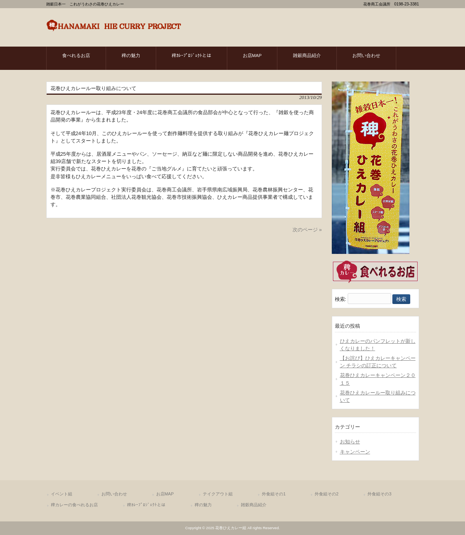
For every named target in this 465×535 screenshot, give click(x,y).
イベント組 (61, 494)
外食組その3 (379, 494)
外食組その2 (326, 494)
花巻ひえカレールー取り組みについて (378, 396)
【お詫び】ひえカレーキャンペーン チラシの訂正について (378, 361)
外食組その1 (274, 494)
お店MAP (165, 494)
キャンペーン (355, 452)
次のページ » (307, 230)
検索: (341, 299)
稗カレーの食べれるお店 (74, 504)
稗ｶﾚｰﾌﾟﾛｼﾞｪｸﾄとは (146, 504)
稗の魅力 (203, 504)
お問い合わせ (114, 494)
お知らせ (350, 442)
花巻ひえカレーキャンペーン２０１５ (378, 379)
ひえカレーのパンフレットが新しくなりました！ (378, 344)
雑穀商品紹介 (253, 504)
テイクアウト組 (218, 494)
